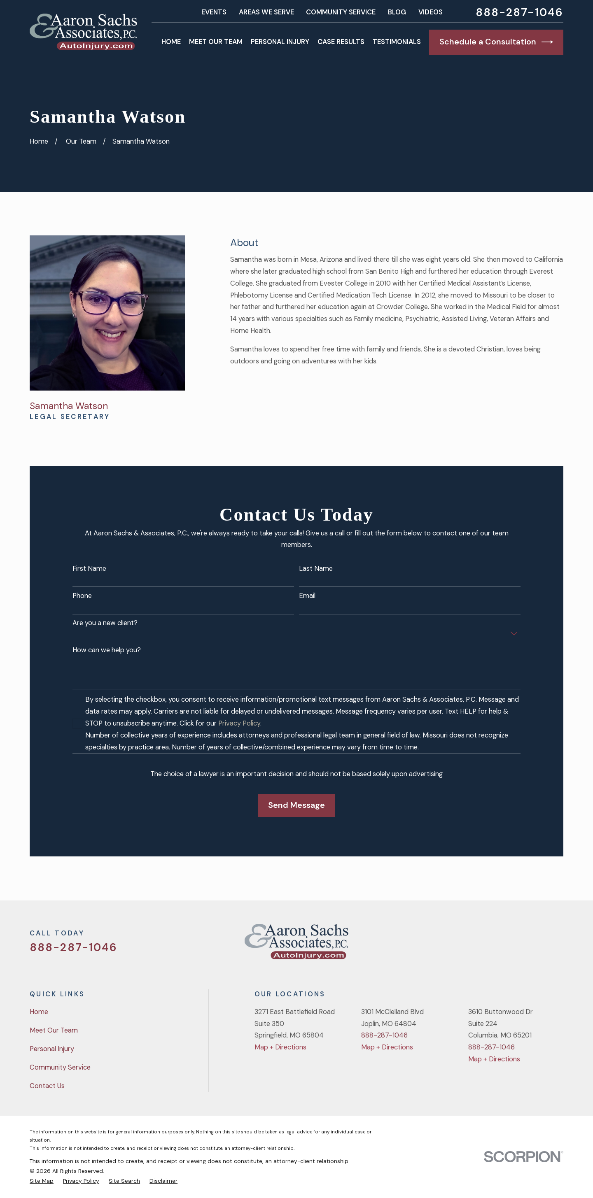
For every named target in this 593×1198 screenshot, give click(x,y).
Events (213, 12)
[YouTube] (537, 945)
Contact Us (47, 1086)
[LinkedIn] (558, 945)
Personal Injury (52, 1048)
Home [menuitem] (171, 41)
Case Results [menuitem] (341, 41)
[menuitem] (42, 1181)
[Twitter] (494, 945)
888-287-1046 (519, 12)
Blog (397, 12)
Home (39, 1011)
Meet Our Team (54, 1030)
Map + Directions (280, 1047)
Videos (430, 12)
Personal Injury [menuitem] (280, 41)
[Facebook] (515, 945)
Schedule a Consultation (496, 42)
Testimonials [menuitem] (397, 41)
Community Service (341, 12)
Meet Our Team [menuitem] (216, 41)
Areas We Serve (266, 12)
